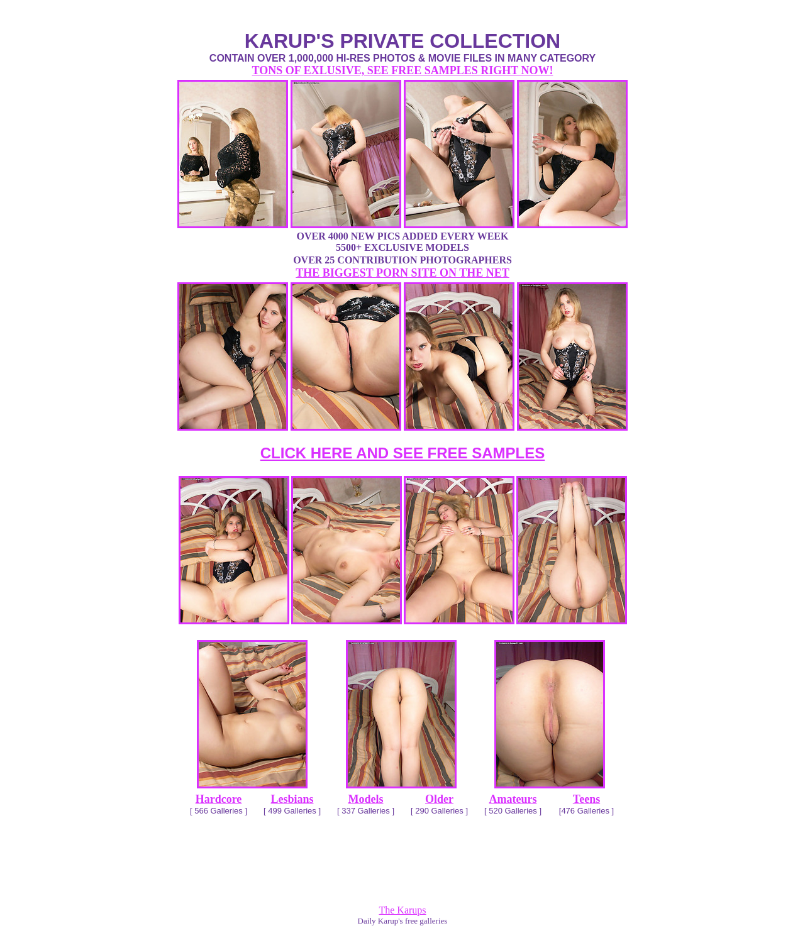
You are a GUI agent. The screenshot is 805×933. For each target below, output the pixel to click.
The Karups (402, 910)
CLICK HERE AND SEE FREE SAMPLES (402, 452)
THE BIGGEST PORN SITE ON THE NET (402, 273)
